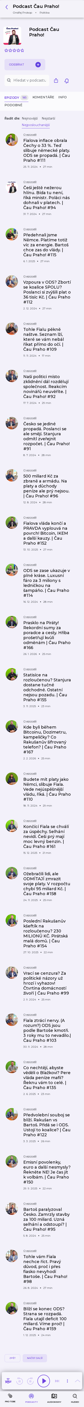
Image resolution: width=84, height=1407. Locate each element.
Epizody (16, 97)
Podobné (13, 105)
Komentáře (43, 97)
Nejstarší (48, 118)
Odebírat (25, 64)
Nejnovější (30, 118)
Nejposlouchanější (36, 125)
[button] (33, 9)
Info (62, 97)
